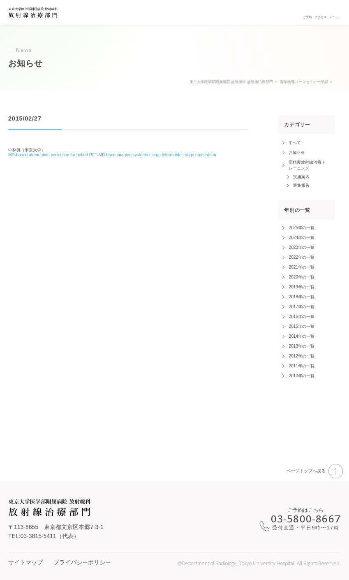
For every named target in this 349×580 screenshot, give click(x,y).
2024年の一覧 (301, 237)
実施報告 (301, 185)
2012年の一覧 (301, 356)
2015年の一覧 (301, 326)
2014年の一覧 (301, 336)
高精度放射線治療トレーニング (307, 165)
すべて (295, 142)
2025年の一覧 (301, 227)
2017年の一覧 (301, 306)
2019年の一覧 (301, 287)
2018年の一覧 (301, 297)
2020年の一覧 (301, 277)
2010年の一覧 (301, 376)
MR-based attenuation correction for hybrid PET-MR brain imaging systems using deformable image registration (112, 155)
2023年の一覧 (301, 247)
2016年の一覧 (301, 316)
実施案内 (301, 176)
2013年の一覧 (301, 346)
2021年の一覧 (301, 267)
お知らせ (297, 152)
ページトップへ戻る (315, 471)
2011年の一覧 (301, 366)
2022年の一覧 (301, 257)
